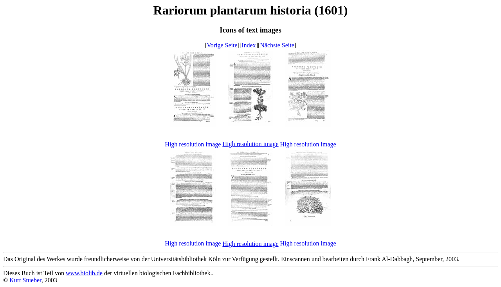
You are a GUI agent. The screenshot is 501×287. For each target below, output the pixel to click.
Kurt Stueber (25, 280)
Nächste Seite (277, 45)
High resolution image (193, 144)
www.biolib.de (84, 273)
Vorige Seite (222, 45)
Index (248, 45)
